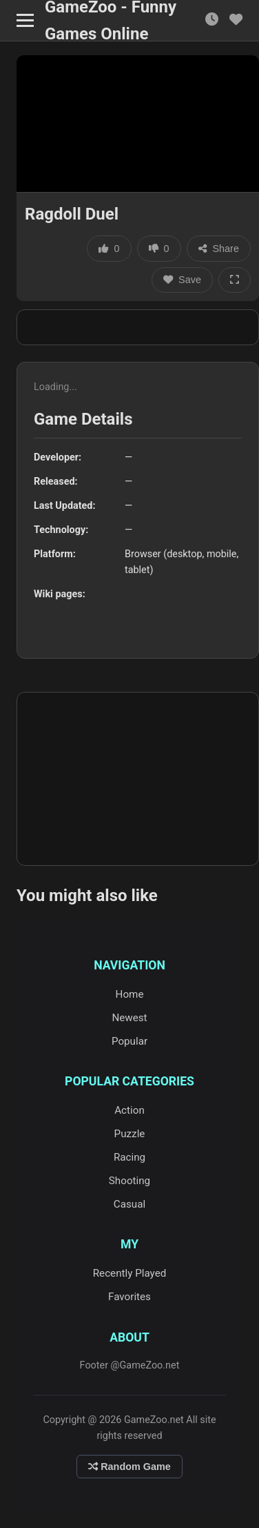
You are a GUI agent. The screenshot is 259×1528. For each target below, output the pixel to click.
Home (130, 994)
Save (182, 279)
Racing (129, 1157)
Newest (129, 1018)
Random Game (129, 1466)
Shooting (129, 1180)
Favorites (129, 1296)
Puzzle (129, 1134)
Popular (129, 1041)
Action (129, 1110)
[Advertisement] (137, 327)
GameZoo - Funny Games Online (110, 21)
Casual (129, 1204)
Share (218, 248)
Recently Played (130, 1273)
